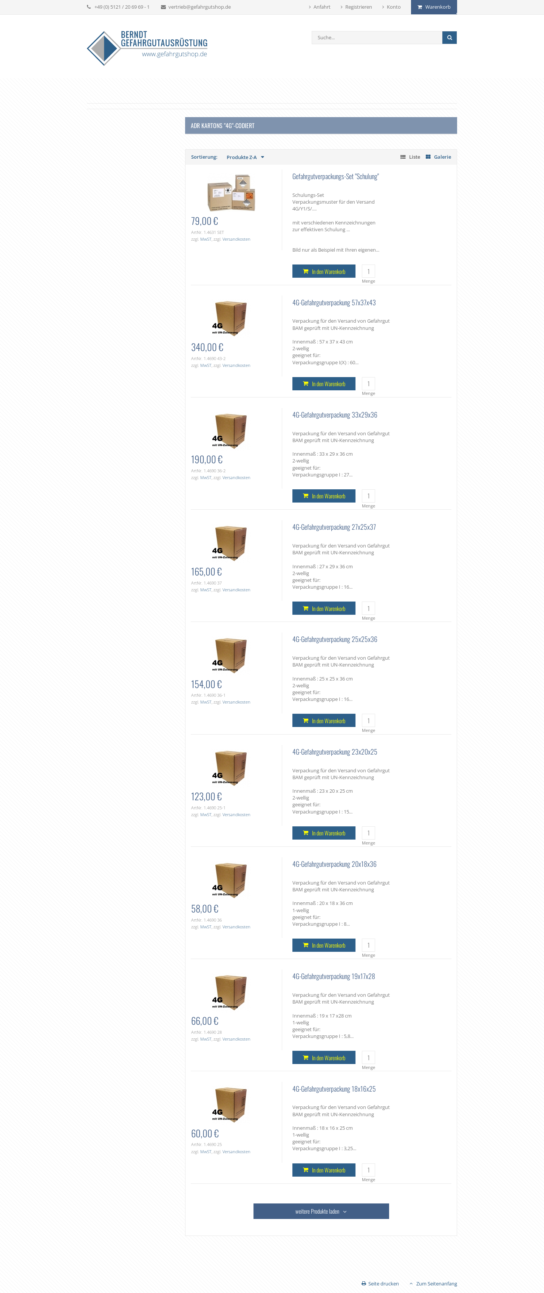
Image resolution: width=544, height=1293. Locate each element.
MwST (206, 239)
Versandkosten (236, 239)
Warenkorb (438, 6)
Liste (414, 156)
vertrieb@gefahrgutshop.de (199, 6)
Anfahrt (322, 6)
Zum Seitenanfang (436, 1283)
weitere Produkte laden (317, 1211)
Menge (368, 281)
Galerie (442, 156)
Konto (394, 6)
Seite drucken (383, 1283)
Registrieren (358, 6)
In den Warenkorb (328, 271)
